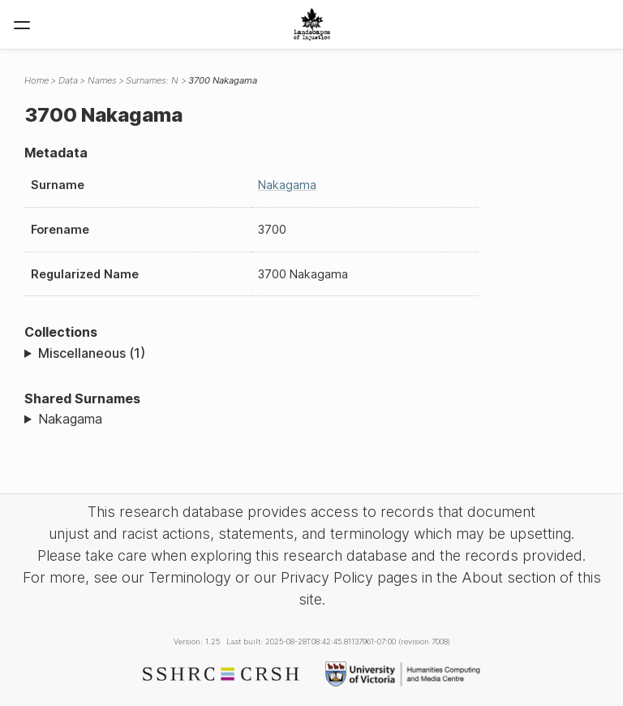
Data (68, 80)
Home (36, 80)
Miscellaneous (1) (91, 353)
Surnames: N (152, 80)
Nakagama (287, 185)
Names (102, 80)
